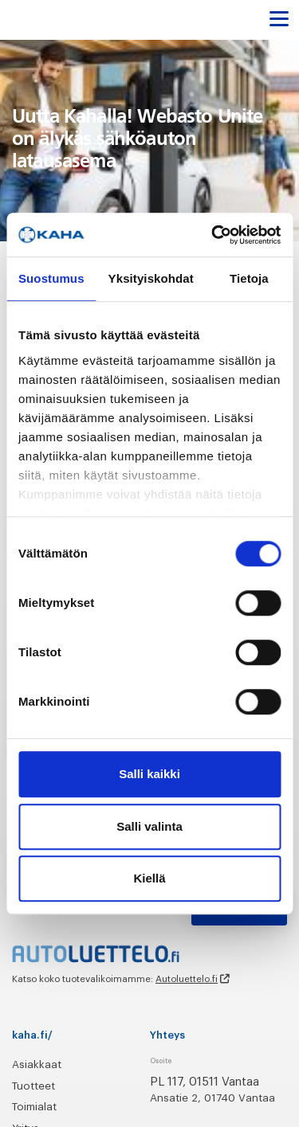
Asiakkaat (36, 1064)
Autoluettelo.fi (186, 979)
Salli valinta (149, 826)
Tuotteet (33, 1086)
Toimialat (34, 1107)
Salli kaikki (149, 774)
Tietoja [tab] (249, 278)
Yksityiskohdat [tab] (151, 278)
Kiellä (149, 878)
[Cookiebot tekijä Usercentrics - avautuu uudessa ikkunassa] (213, 235)
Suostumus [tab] (51, 278)
